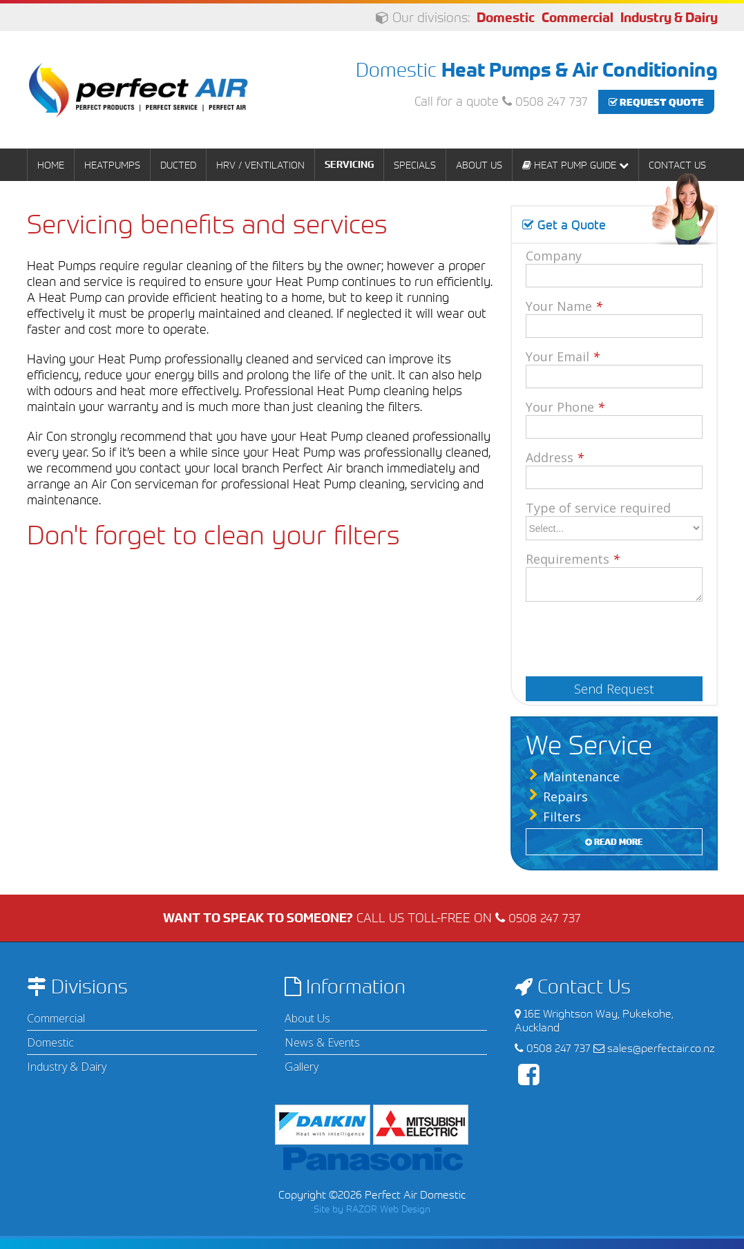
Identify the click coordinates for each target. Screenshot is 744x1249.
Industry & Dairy (669, 18)
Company (554, 255)
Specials (415, 164)
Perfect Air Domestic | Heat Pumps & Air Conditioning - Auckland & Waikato (138, 89)
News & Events (322, 1042)
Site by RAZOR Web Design (372, 1208)
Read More (613, 842)
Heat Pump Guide (575, 164)
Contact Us (677, 164)
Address (555, 457)
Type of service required (598, 507)
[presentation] (615, 635)
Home (50, 164)
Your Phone (565, 407)
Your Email (563, 356)
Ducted (178, 164)
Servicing (349, 164)
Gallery (301, 1066)
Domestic (506, 18)
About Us (479, 164)
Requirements (573, 559)
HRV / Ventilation (260, 164)
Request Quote (656, 101)
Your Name (564, 306)
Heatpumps (112, 164)
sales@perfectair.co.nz (661, 1048)
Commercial (577, 18)
